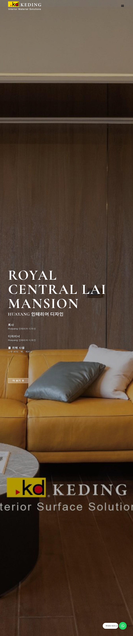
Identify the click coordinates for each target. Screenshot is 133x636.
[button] (122, 5)
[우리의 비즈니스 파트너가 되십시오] (123, 625)
